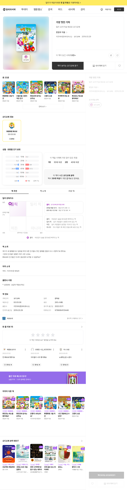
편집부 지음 (62, 32)
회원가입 (108, 9)
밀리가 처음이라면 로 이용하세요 (63, 2)
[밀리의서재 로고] (9, 9)
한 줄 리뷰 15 (42, 326)
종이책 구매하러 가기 (75, 318)
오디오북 (77, 37)
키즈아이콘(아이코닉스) (64, 37)
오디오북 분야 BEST (42, 440)
